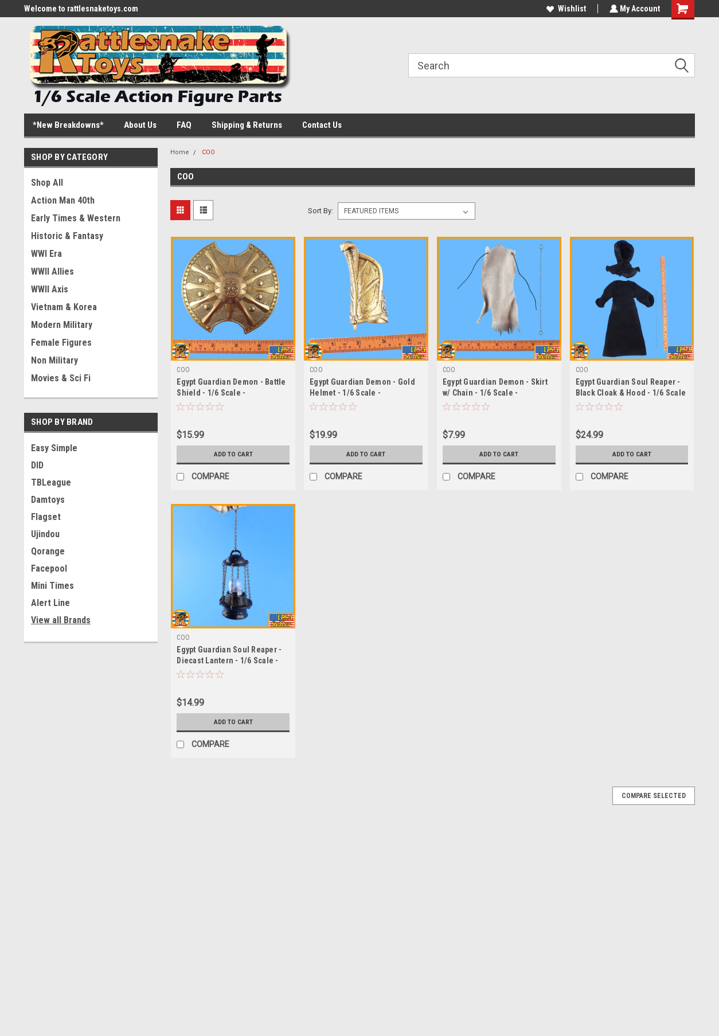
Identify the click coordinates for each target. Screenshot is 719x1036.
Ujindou (45, 534)
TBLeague (51, 482)
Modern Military (61, 324)
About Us (140, 125)
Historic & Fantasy (67, 235)
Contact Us (322, 125)
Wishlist (565, 8)
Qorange (48, 551)
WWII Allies (52, 271)
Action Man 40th (63, 200)
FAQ (184, 125)
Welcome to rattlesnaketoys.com (81, 8)
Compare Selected (654, 796)
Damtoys (48, 499)
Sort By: (320, 210)
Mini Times (52, 585)
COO (208, 152)
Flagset (46, 516)
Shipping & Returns (247, 125)
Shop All (47, 182)
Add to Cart (233, 454)
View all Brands (61, 620)
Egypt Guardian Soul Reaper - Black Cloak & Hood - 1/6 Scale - (631, 392)
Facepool (49, 568)
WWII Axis (49, 289)
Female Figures (61, 342)
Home (179, 152)
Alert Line (50, 602)
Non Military (54, 360)
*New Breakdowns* (68, 125)
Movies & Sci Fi (61, 378)
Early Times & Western (75, 218)
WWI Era (46, 253)
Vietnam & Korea (64, 307)
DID (37, 465)
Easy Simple (54, 448)
